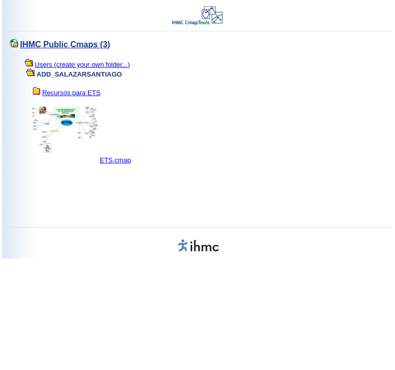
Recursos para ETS (71, 93)
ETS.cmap (115, 160)
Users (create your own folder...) (82, 64)
